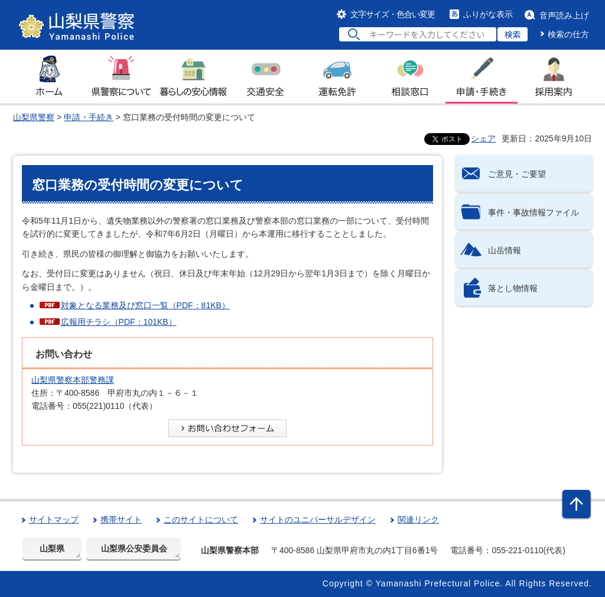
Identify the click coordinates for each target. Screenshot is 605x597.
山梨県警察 (33, 117)
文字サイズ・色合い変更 (392, 14)
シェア (483, 138)
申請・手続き (88, 117)
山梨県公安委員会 (134, 548)
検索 (513, 34)
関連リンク (418, 519)
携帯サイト (121, 519)
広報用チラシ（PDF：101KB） (119, 322)
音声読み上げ (564, 15)
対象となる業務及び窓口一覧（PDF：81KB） (145, 305)
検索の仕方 (568, 34)
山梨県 (52, 548)
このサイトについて (201, 519)
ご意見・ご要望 (517, 174)
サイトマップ (54, 519)
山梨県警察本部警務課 (72, 380)
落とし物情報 (513, 288)
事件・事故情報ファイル (533, 212)
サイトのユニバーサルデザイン (318, 519)
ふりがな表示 (488, 14)
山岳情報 (504, 250)
